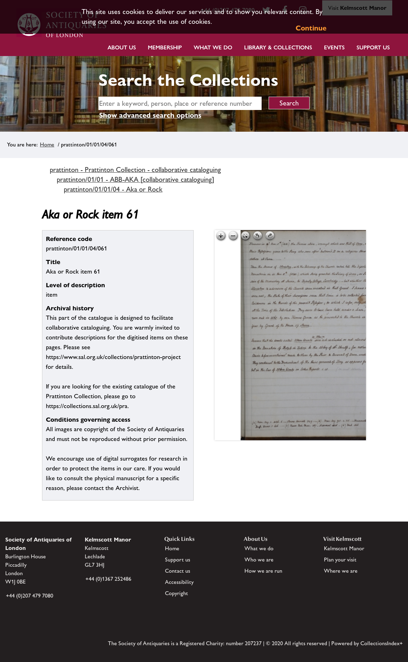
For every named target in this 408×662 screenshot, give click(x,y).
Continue (311, 28)
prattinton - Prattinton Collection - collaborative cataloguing (135, 169)
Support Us (373, 47)
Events (334, 47)
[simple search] (180, 103)
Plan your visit (340, 559)
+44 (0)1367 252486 (108, 578)
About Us (122, 47)
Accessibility (179, 582)
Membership (165, 47)
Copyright (176, 593)
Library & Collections (278, 47)
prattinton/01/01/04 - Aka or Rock (113, 189)
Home (47, 144)
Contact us (177, 570)
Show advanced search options (150, 115)
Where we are (341, 570)
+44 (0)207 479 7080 (29, 595)
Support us (177, 559)
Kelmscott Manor (344, 548)
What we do (213, 47)
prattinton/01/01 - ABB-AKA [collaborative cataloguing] (135, 179)
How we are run (263, 570)
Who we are (259, 559)
